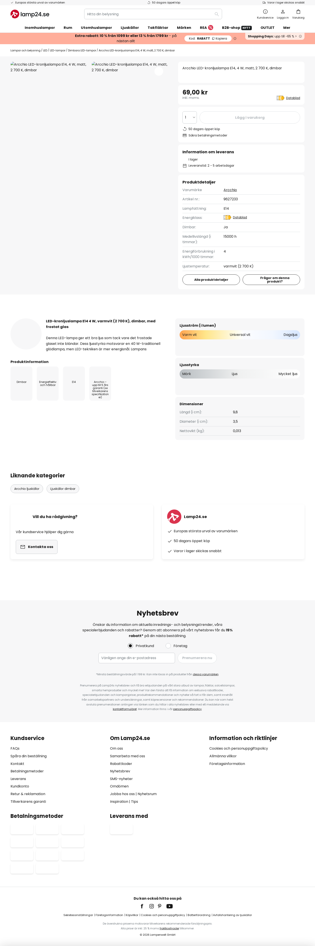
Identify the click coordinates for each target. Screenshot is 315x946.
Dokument (182, 318)
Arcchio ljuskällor (26, 497)
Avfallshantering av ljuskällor (232, 915)
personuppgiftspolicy (187, 709)
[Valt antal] (189, 117)
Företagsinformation (227, 763)
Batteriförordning (199, 915)
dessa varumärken (206, 674)
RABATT (208, 38)
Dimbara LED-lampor (82, 50)
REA (206, 28)
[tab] (32, 318)
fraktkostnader (169, 928)
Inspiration (119, 801)
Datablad (293, 98)
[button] (158, 71)
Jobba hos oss (122, 793)
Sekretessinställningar (78, 915)
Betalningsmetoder (27, 771)
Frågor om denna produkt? (275, 280)
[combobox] (153, 14)
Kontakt (17, 763)
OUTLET (268, 27)
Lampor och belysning (25, 50)
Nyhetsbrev (120, 771)
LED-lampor (57, 50)
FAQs (14, 748)
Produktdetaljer (82, 318)
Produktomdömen (136, 318)
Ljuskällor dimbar (62, 497)
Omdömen (119, 786)
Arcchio (230, 189)
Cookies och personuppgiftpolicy (163, 915)
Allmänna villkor (223, 756)
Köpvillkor (132, 915)
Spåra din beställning (28, 756)
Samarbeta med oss (127, 756)
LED (45, 50)
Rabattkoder (121, 763)
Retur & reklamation (27, 793)
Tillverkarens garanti (28, 801)
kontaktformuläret (125, 709)
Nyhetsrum (147, 793)
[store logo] (29, 14)
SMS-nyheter (121, 778)
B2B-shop (237, 27)
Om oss (116, 748)
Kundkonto (19, 786)
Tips (134, 801)
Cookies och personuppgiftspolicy (238, 748)
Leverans (18, 778)
